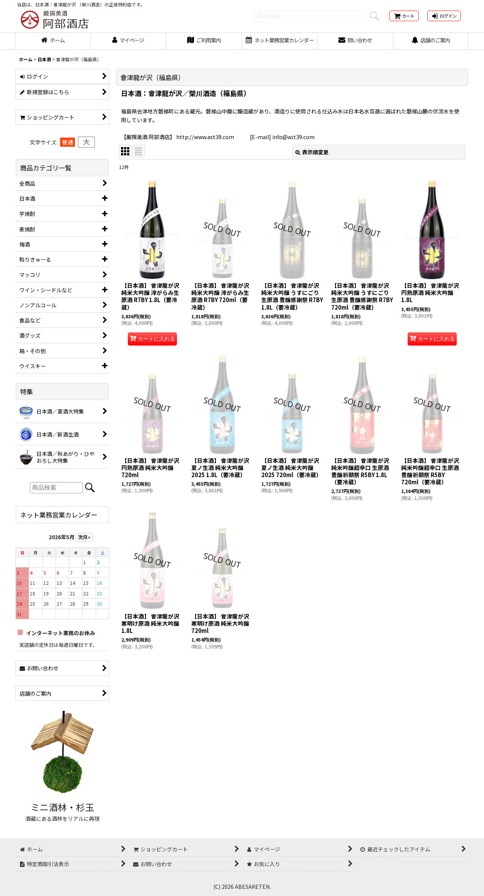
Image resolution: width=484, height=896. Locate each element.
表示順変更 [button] (312, 152)
